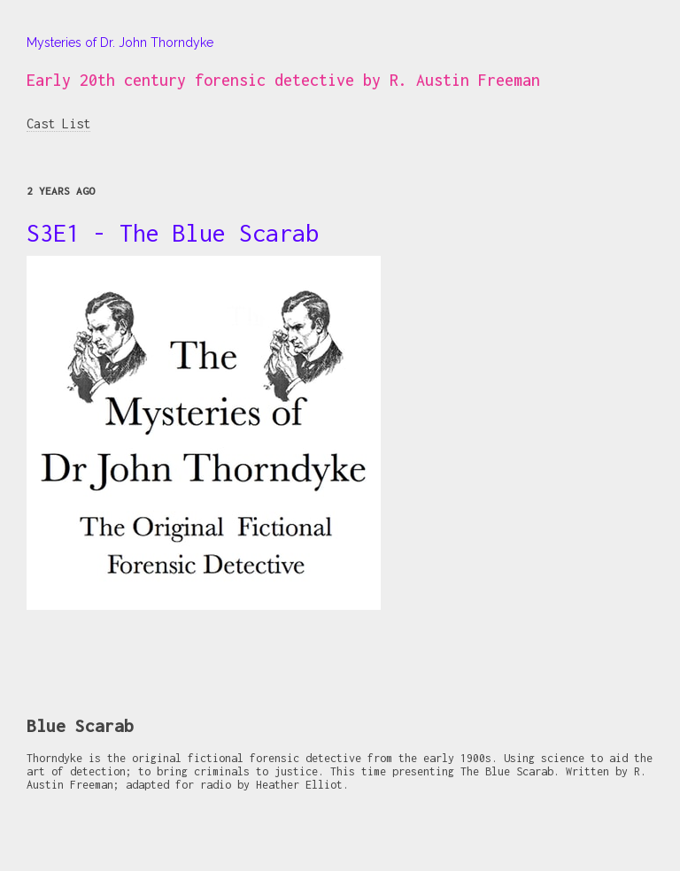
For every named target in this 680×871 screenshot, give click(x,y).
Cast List (58, 123)
